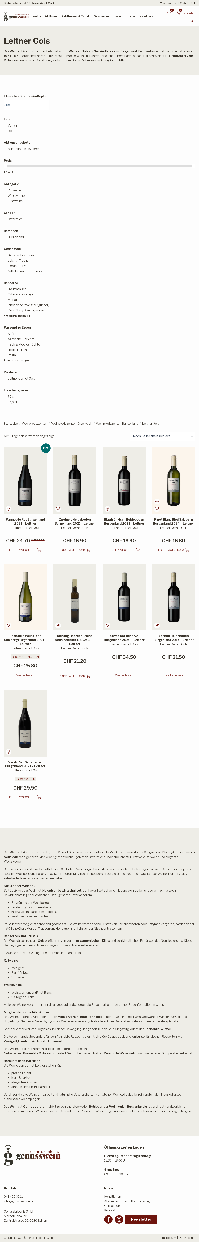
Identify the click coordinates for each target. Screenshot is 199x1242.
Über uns (118, 16)
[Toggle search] (192, 21)
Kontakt (109, 1210)
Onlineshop (112, 1206)
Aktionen (51, 16)
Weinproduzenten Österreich (71, 423)
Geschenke (101, 16)
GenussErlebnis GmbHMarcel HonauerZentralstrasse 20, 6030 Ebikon (25, 1216)
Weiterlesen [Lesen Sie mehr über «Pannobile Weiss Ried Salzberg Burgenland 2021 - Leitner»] (25, 675)
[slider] (5, 166)
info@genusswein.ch (18, 1201)
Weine (37, 16)
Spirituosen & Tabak (75, 16)
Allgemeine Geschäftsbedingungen (128, 1201)
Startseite (11, 423)
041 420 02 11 (186, 3)
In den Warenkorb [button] (22, 550)
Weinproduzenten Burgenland (117, 423)
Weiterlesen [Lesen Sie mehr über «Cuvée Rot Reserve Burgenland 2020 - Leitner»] (124, 675)
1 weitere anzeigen (17, 360)
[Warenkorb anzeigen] (178, 13)
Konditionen (112, 1196)
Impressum (169, 1237)
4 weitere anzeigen (17, 315)
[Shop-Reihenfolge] (162, 436)
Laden (132, 16)
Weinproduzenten (34, 423)
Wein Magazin (148, 16)
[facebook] (108, 1219)
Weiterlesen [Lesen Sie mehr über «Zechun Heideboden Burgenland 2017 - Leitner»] (174, 675)
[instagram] (119, 1219)
